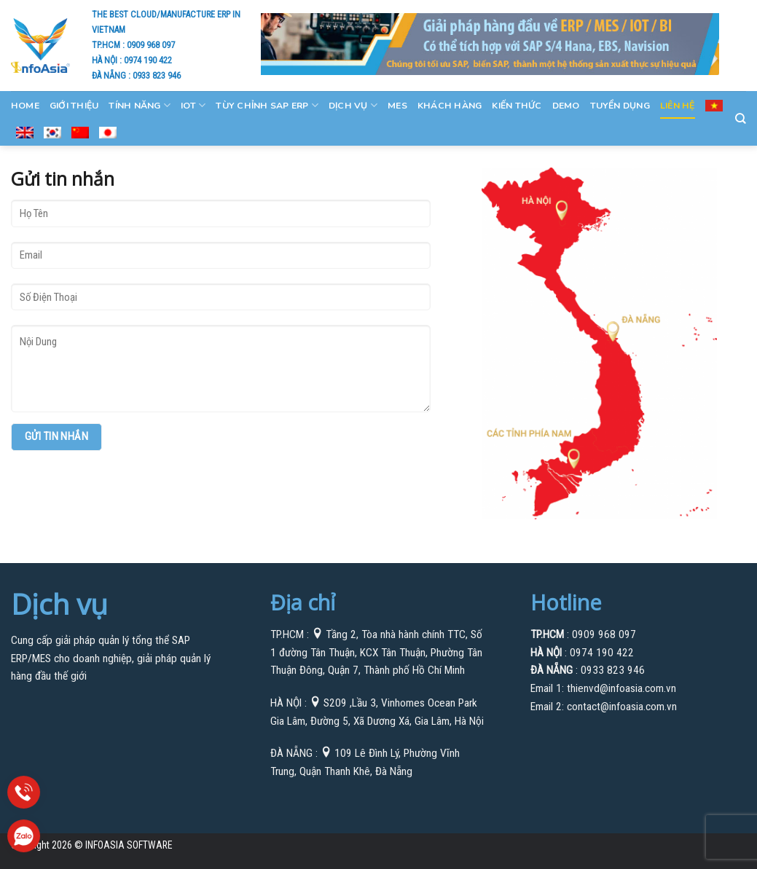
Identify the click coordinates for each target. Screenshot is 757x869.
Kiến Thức (516, 105)
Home (25, 105)
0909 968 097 (151, 44)
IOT (193, 105)
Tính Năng (139, 105)
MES (397, 105)
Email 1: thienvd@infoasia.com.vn (603, 688)
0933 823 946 (157, 75)
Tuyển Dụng (620, 105)
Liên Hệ (677, 105)
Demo (566, 105)
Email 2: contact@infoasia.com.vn (603, 706)
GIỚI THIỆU (74, 105)
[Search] (740, 119)
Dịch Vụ (353, 105)
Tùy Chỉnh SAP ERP (267, 105)
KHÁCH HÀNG (449, 105)
